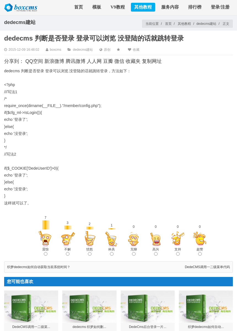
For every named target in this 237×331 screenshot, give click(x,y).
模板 (96, 7)
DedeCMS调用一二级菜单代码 (207, 267)
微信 (119, 61)
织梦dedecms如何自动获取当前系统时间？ (38, 267)
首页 (78, 7)
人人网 (94, 61)
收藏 (136, 50)
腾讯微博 (75, 61)
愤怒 (89, 251)
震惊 (45, 251)
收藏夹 (133, 61)
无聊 (133, 251)
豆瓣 (108, 61)
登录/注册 (220, 7)
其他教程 (143, 7)
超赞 (199, 251)
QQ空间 (34, 61)
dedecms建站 (206, 24)
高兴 (155, 251)
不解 (67, 251)
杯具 (111, 251)
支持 (177, 251)
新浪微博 (54, 61)
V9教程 (118, 7)
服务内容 (170, 7)
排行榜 (194, 7)
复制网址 (152, 61)
